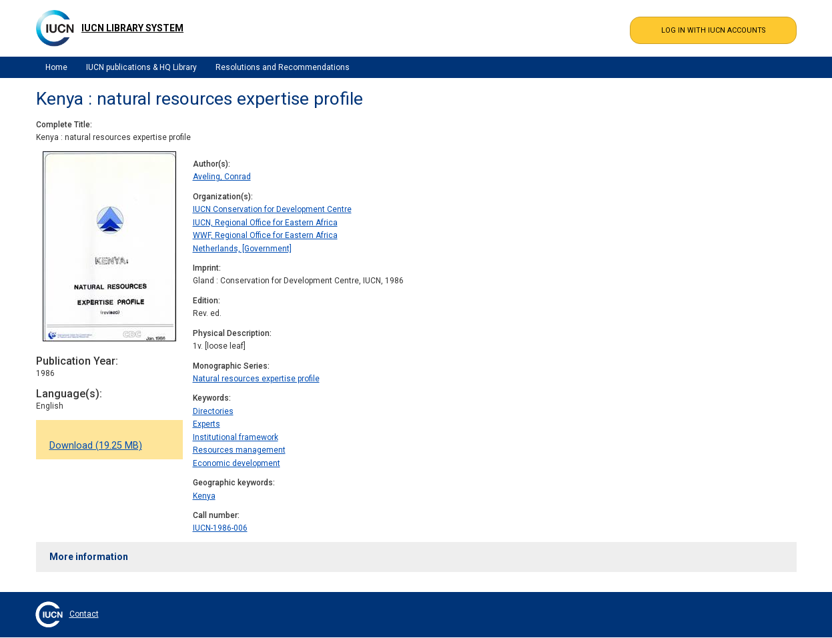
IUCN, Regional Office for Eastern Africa (265, 222)
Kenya (204, 496)
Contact (84, 614)
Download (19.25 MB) (95, 445)
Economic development (236, 463)
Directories (213, 411)
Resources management (239, 450)
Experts (206, 424)
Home (56, 67)
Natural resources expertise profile (256, 378)
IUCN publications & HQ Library (141, 67)
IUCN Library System (132, 28)
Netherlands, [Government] (242, 248)
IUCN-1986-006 (220, 528)
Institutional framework (235, 437)
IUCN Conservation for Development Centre (272, 209)
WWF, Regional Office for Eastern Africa (265, 235)
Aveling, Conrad (222, 176)
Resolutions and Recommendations (283, 67)
